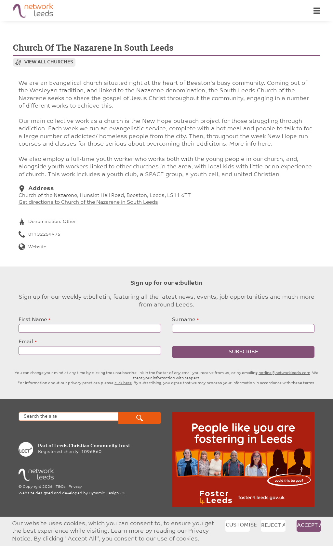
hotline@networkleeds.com (284, 373)
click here (123, 383)
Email (26, 341)
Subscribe (243, 352)
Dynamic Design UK (107, 493)
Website (32, 247)
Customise (238, 525)
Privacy (75, 487)
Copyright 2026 (38, 487)
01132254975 (39, 234)
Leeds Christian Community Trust (92, 446)
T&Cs (61, 487)
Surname (183, 319)
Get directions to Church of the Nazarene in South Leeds (88, 202)
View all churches (48, 62)
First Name (33, 319)
